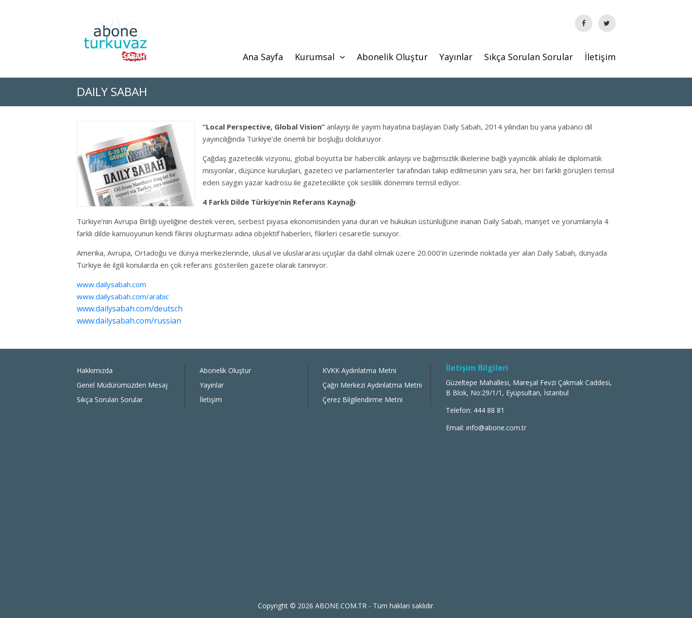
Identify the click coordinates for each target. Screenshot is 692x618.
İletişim (600, 57)
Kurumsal (320, 57)
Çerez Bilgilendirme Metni (362, 399)
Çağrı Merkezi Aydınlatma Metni (372, 385)
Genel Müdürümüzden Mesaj (122, 385)
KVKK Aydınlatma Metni (359, 370)
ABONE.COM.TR (342, 605)
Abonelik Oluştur (392, 57)
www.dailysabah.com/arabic (123, 296)
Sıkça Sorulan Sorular (528, 57)
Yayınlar (456, 57)
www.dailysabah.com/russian (129, 320)
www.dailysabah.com (111, 284)
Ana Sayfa (263, 57)
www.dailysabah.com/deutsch (130, 308)
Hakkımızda (95, 370)
